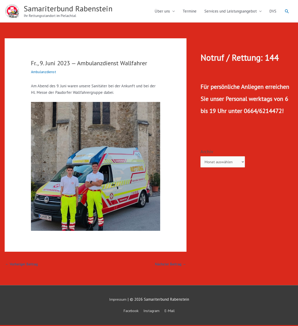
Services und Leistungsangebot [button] (230, 11)
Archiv (206, 152)
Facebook (130, 311)
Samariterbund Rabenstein (71, 8)
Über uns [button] (162, 11)
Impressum (117, 300)
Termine (189, 11)
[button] (286, 11)
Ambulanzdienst (44, 72)
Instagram (151, 311)
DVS (272, 11)
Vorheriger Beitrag (23, 264)
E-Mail (171, 311)
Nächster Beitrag (169, 264)
